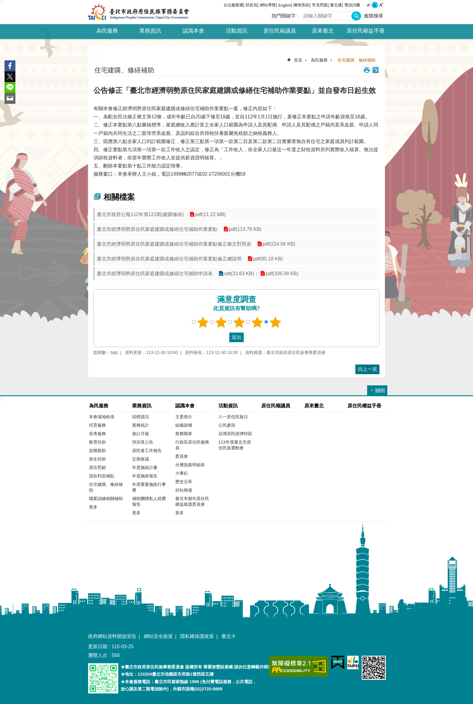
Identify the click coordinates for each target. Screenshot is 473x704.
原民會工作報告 (147, 450)
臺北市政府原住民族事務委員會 (138, 12)
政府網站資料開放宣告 (112, 636)
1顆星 (203, 322)
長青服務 (97, 433)
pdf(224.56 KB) (279, 244)
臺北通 (336, 5)
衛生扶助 (97, 459)
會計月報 (140, 433)
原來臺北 (323, 31)
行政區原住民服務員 (192, 445)
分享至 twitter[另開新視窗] (10, 76)
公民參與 (226, 425)
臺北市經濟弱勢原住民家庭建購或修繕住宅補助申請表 (155, 273)
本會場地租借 (101, 416)
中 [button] (375, 5)
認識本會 (185, 405)
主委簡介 (183, 416)
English (284, 5)
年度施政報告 (144, 475)
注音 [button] (375, 70)
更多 (93, 507)
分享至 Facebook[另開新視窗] (10, 65)
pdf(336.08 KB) (282, 273)
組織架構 (183, 425)
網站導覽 (268, 5)
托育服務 (97, 425)
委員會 (181, 456)
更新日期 (97, 646)
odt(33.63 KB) (239, 273)
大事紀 (181, 473)
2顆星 (221, 322)
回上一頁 (367, 369)
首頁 (298, 60)
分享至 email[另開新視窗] (10, 98)
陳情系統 (301, 5)
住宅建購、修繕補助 (357, 60)
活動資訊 (228, 405)
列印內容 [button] (367, 70)
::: (2, 2)
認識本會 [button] (193, 31)
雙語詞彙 (352, 5)
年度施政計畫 (144, 467)
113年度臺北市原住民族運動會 (234, 445)
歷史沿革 (183, 481)
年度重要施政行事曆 (149, 487)
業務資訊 (141, 405)
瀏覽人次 (97, 655)
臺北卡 (228, 636)
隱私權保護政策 (197, 636)
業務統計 (140, 425)
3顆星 (239, 322)
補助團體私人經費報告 (149, 501)
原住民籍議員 (279, 31)
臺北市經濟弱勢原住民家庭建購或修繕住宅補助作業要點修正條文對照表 (174, 244)
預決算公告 (142, 442)
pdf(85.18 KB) (268, 258)
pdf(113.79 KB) (245, 229)
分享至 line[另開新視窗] (10, 87)
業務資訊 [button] (150, 31)
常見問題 (320, 5)
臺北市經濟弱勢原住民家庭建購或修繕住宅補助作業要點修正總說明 (169, 258)
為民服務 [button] (107, 31)
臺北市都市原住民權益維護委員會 (192, 501)
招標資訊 (140, 416)
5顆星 (275, 322)
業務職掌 (183, 433)
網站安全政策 (158, 636)
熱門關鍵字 (283, 15)
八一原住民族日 (233, 416)
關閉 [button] (380, 390)
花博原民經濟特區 (235, 433)
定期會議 (140, 459)
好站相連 (183, 490)
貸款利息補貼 (101, 475)
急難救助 (97, 450)
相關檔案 (119, 197)
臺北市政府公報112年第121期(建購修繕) (140, 214)
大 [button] (381, 5)
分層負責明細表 (190, 464)
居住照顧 (97, 467)
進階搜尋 (373, 15)
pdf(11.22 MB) (210, 214)
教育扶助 (97, 442)
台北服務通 (233, 5)
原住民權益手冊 (366, 31)
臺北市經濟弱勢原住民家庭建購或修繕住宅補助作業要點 (157, 229)
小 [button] (368, 5)
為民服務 (319, 60)
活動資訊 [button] (236, 31)
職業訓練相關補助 (106, 498)
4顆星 (257, 322)
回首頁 (251, 5)
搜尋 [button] (356, 16)
